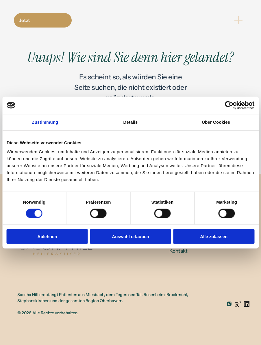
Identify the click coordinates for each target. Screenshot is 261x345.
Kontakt (178, 251)
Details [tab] (130, 121)
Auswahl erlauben (130, 236)
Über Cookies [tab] (216, 121)
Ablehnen (47, 236)
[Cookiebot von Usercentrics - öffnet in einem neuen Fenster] (229, 105)
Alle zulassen (213, 236)
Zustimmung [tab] (45, 121)
